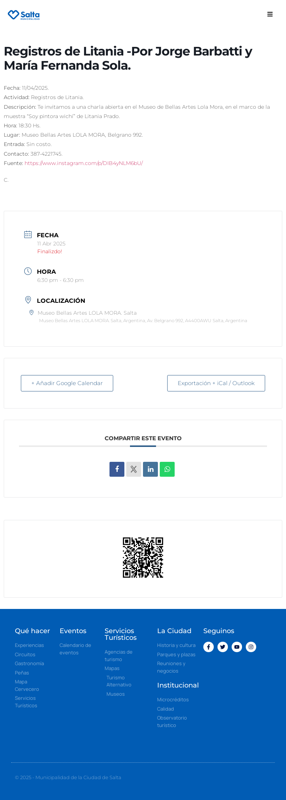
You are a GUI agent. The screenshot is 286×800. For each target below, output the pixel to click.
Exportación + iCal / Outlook (215, 383)
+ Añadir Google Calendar (67, 383)
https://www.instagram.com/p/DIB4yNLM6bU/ (84, 163)
